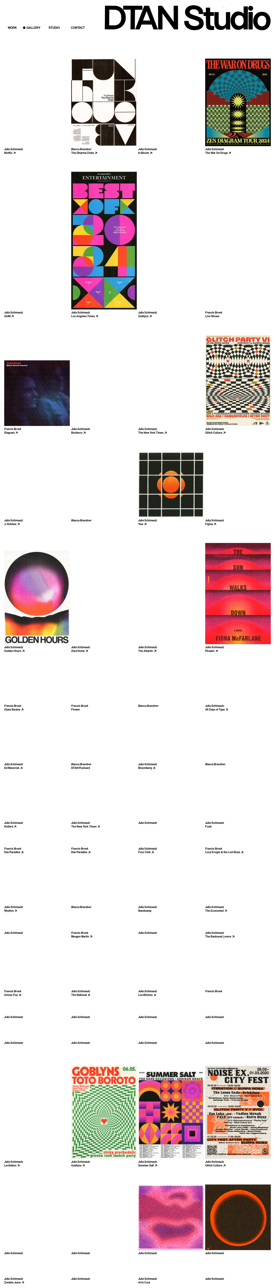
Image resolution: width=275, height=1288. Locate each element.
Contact (78, 28)
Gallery (33, 28)
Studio (54, 28)
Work (12, 28)
